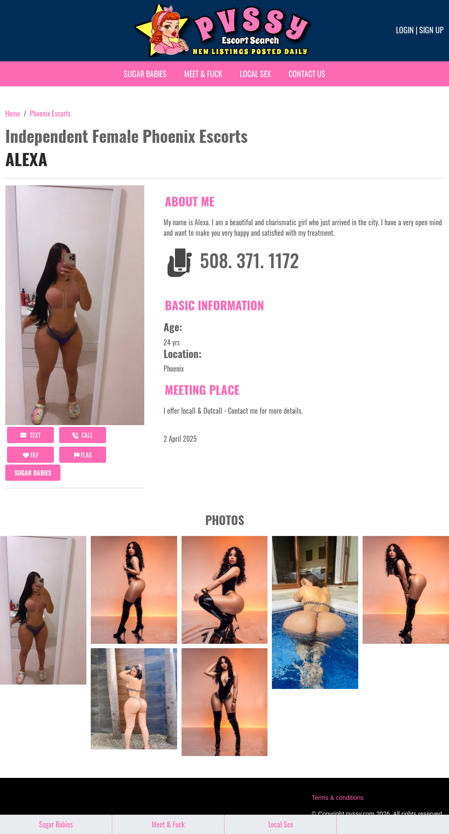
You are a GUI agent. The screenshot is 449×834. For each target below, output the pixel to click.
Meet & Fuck (203, 73)
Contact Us (307, 73)
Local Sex (255, 73)
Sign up (431, 29)
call (82, 435)
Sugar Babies (145, 73)
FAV (31, 454)
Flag (83, 454)
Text (30, 435)
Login (405, 29)
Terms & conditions (337, 797)
